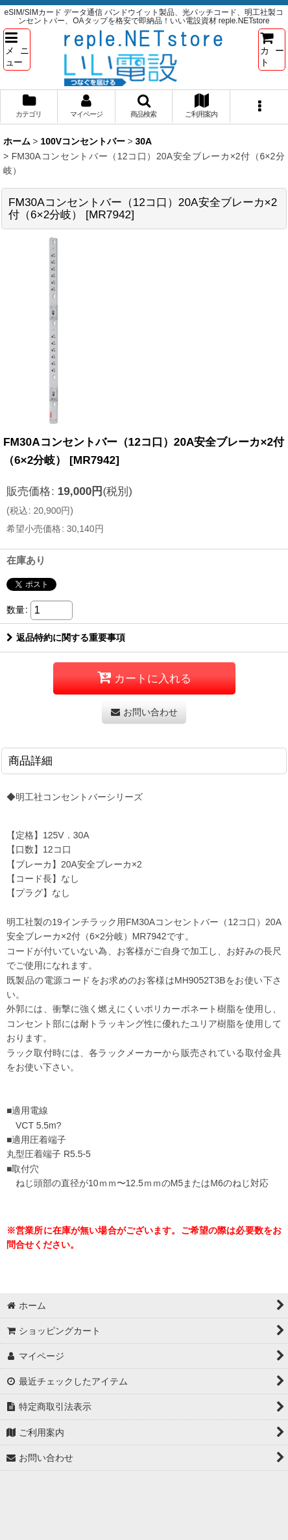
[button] (16, 49)
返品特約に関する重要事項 (65, 637)
